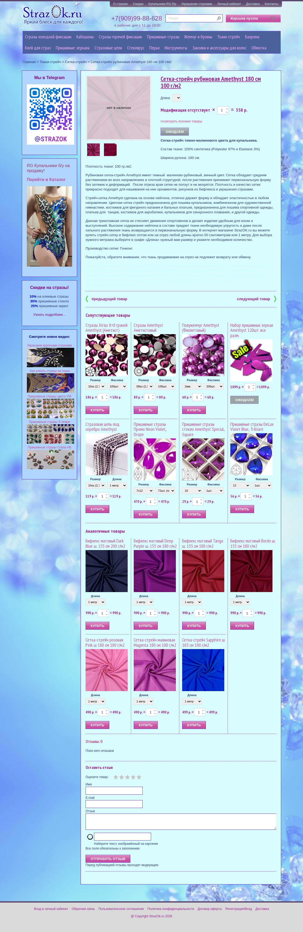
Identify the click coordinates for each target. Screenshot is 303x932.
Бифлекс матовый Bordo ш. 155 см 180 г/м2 (252, 543)
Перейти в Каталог (46, 179)
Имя (89, 784)
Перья (154, 48)
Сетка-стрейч (76, 62)
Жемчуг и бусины (198, 37)
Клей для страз (38, 48)
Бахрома (252, 37)
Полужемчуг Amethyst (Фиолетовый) (200, 327)
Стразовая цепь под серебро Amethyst (103, 426)
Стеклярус (135, 48)
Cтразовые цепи (108, 48)
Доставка (253, 4)
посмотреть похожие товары (181, 121)
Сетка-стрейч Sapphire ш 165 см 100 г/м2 (203, 642)
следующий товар (256, 298)
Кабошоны (85, 37)
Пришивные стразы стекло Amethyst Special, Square (203, 429)
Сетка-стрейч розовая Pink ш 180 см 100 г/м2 (105, 642)
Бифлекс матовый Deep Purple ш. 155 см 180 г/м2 (155, 543)
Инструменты (176, 48)
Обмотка (258, 48)
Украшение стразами (196, 4)
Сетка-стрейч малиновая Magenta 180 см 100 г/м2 (155, 642)
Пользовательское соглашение (121, 912)
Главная (29, 62)
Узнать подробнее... (49, 315)
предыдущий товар (106, 298)
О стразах (120, 4)
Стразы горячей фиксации (120, 37)
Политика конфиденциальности (170, 912)
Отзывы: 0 (94, 741)
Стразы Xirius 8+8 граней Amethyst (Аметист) (106, 327)
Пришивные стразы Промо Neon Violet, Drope (150, 429)
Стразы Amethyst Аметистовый (148, 327)
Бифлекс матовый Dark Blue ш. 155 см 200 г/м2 (105, 543)
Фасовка (117, 380)
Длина (165, 98)
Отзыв (90, 811)
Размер (95, 380)
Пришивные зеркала (73, 48)
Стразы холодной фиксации (48, 37)
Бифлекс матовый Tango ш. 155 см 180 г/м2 (202, 543)
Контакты (272, 4)
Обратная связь (83, 912)
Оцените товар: (97, 777)
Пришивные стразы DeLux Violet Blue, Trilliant (252, 426)
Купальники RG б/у (162, 4)
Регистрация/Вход (238, 912)
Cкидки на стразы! (49, 287)
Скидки (138, 4)
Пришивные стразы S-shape (49, 422)
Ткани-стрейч (228, 37)
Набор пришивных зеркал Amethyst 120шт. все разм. (251, 330)
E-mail (90, 798)
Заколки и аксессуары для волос (219, 48)
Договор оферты (210, 912)
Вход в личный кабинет (51, 912)
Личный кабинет (229, 4)
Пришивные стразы (163, 37)
